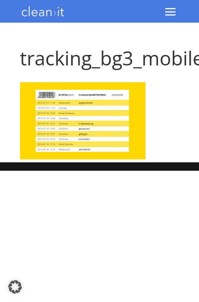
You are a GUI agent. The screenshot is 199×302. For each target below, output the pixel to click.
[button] (15, 287)
